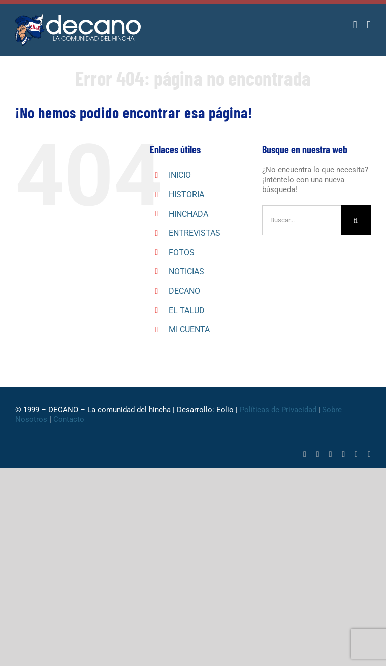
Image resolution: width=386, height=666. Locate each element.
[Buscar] (356, 220)
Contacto (68, 419)
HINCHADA (188, 214)
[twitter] (317, 454)
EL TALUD (187, 310)
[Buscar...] (301, 220)
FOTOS (182, 252)
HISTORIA (186, 194)
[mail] (369, 454)
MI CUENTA (189, 329)
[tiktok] (343, 454)
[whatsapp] (330, 454)
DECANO (184, 291)
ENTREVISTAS (194, 233)
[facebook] (304, 454)
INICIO (180, 175)
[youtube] (356, 454)
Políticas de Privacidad (278, 409)
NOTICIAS (186, 271)
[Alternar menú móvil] (369, 25)
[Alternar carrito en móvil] (355, 25)
